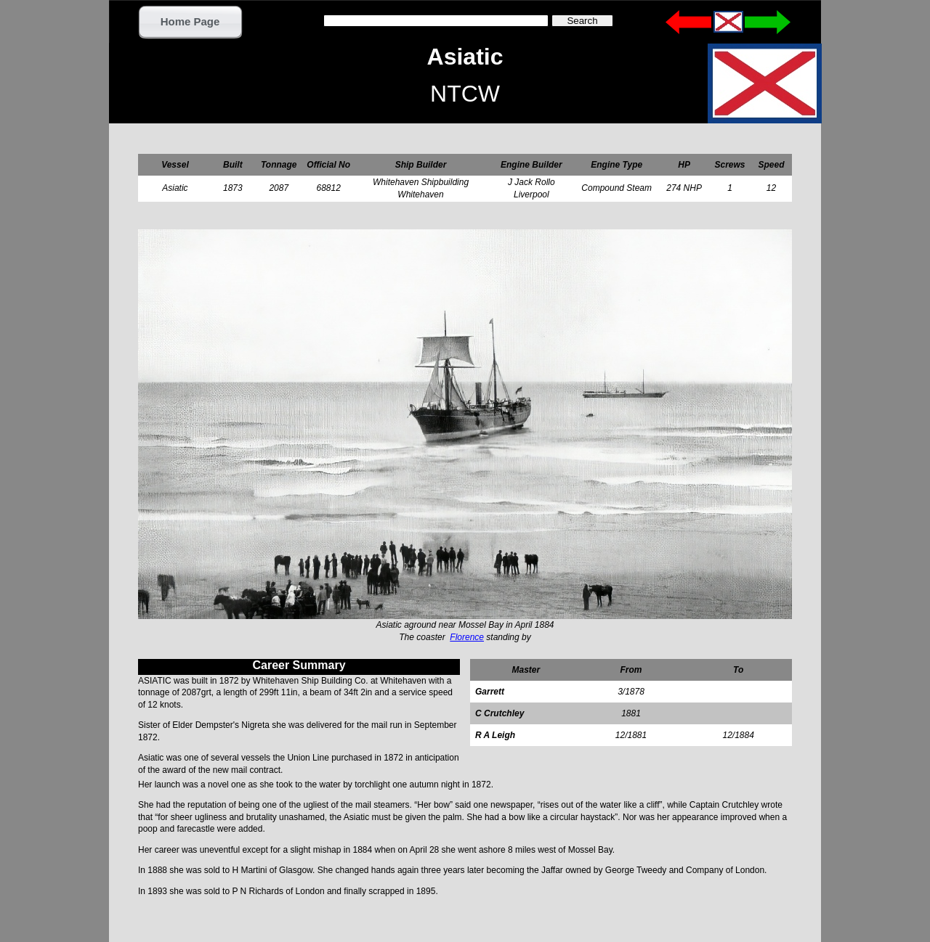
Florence (467, 637)
